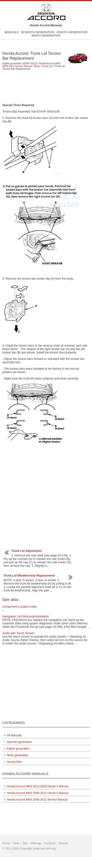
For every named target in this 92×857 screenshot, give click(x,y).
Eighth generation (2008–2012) (19, 63)
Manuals (12, 32)
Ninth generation (46, 35)
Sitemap (35, 843)
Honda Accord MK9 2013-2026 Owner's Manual (37, 786)
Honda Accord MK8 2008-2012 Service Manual (31, 64)
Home (6, 843)
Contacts (50, 843)
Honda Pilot (14, 762)
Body (37, 66)
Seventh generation (38, 32)
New (16, 843)
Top (24, 843)
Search (63, 843)
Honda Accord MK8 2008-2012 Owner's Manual (37, 793)
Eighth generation (72, 32)
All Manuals (14, 735)
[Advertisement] (46, 86)
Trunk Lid (47, 66)
